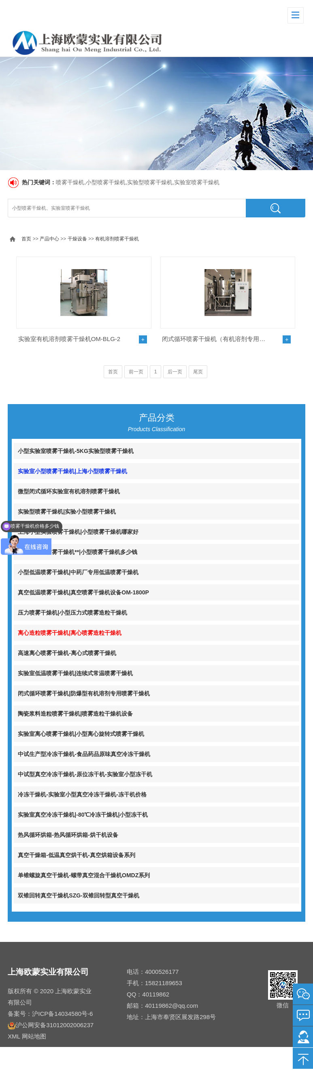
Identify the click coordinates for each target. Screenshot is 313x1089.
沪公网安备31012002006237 (55, 1067)
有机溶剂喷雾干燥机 (117, 239)
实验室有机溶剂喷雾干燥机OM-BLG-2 (69, 380)
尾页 (198, 414)
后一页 (175, 414)
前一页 (136, 414)
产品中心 (49, 239)
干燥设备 (77, 239)
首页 (26, 239)
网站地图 (34, 1078)
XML (14, 1078)
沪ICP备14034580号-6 (62, 1055)
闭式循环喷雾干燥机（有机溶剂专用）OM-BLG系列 (214, 380)
